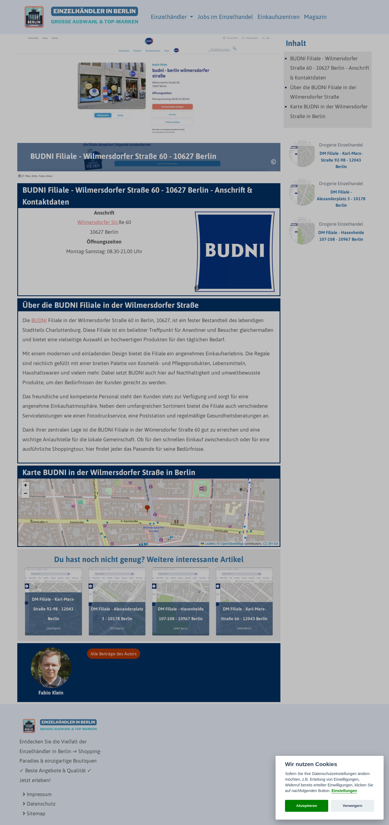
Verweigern (353, 806)
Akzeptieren (306, 806)
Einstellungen (344, 791)
